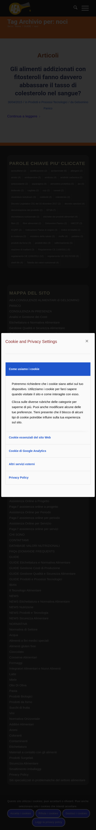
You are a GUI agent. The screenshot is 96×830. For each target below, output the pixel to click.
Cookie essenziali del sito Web (30, 437)
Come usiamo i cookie (24, 369)
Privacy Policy (18, 477)
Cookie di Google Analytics (27, 451)
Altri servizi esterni (22, 464)
